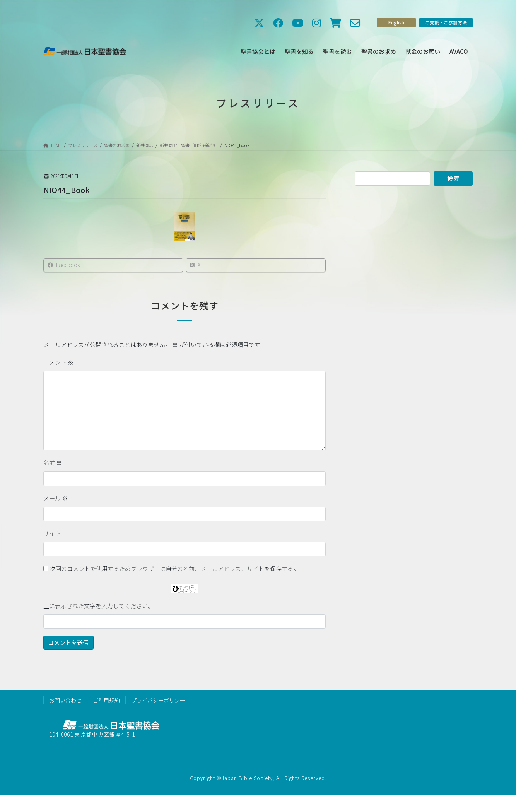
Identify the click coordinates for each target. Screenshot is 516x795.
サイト (52, 533)
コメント (58, 362)
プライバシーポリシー (158, 700)
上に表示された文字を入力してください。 (98, 606)
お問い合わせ (65, 700)
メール (55, 498)
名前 (52, 462)
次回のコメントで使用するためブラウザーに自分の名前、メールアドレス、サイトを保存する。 (174, 568)
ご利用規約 (106, 700)
